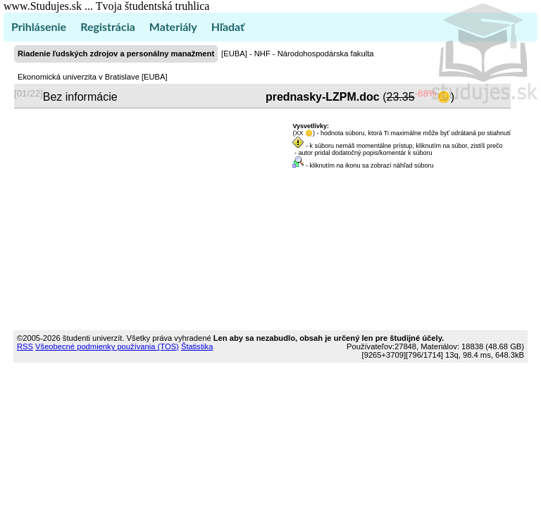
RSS (25, 346)
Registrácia (107, 26)
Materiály (173, 26)
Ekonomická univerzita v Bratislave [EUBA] (93, 77)
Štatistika (197, 346)
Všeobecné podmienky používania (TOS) (107, 346)
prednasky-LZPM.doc (322, 97)
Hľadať (227, 26)
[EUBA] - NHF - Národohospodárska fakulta (297, 53)
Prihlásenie (38, 26)
